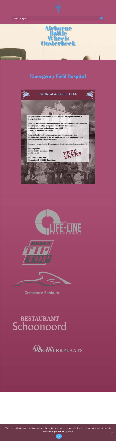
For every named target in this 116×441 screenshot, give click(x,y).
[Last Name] (49, 412)
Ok (58, 436)
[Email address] (49, 391)
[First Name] (49, 401)
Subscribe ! (49, 420)
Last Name (34, 407)
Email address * (36, 386)
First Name (34, 396)
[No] (112, 432)
